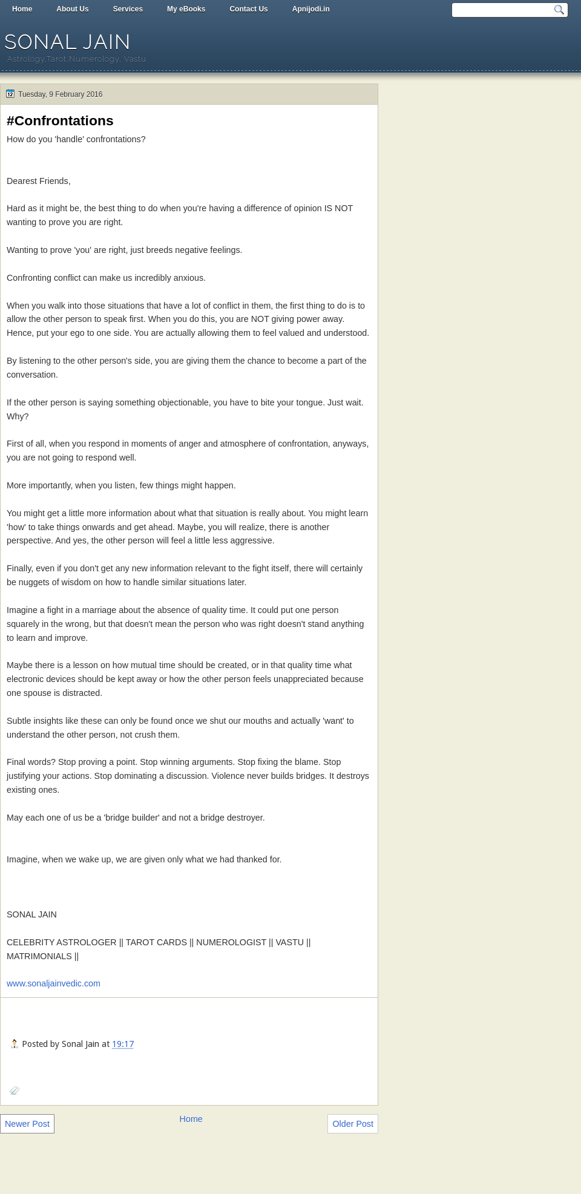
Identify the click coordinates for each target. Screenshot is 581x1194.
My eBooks (186, 9)
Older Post (352, 1124)
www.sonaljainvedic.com (53, 983)
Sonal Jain (67, 42)
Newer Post (27, 1124)
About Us (72, 9)
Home (22, 9)
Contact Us (248, 9)
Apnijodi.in (311, 9)
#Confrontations (60, 120)
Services (128, 9)
